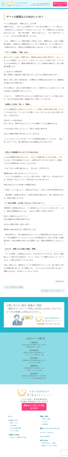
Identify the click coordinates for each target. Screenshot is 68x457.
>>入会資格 (12, 425)
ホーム (10, 416)
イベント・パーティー (47, 432)
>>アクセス (44, 421)
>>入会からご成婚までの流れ (17, 437)
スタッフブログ (45, 436)
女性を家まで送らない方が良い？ (52, 291)
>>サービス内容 (14, 431)
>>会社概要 (44, 424)
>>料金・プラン (14, 423)
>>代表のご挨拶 (45, 419)
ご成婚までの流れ (13, 435)
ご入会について (13, 420)
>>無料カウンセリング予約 (49, 445)
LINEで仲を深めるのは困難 (14, 287)
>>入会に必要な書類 (15, 428)
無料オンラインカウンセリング (50, 428)
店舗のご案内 (44, 416)
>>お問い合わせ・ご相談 (48, 443)
